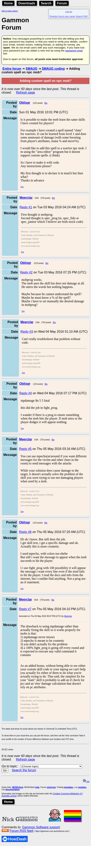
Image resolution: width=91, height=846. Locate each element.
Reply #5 (25, 449)
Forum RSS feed (21, 830)
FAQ (85, 16)
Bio (46, 103)
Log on (68, 11)
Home (8, 3)
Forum (62, 3)
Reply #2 (26, 272)
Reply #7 (25, 609)
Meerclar (68, 616)
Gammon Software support (41, 827)
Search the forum (24, 770)
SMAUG (31, 68)
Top (22, 187)
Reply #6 (25, 532)
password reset (74, 50)
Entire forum (11, 68)
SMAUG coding (53, 68)
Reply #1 (26, 207)
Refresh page (25, 92)
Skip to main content (10, 11)
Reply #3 (26, 331)
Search (46, 3)
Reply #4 (25, 393)
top (86, 781)
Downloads (26, 3)
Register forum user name (62, 16)
